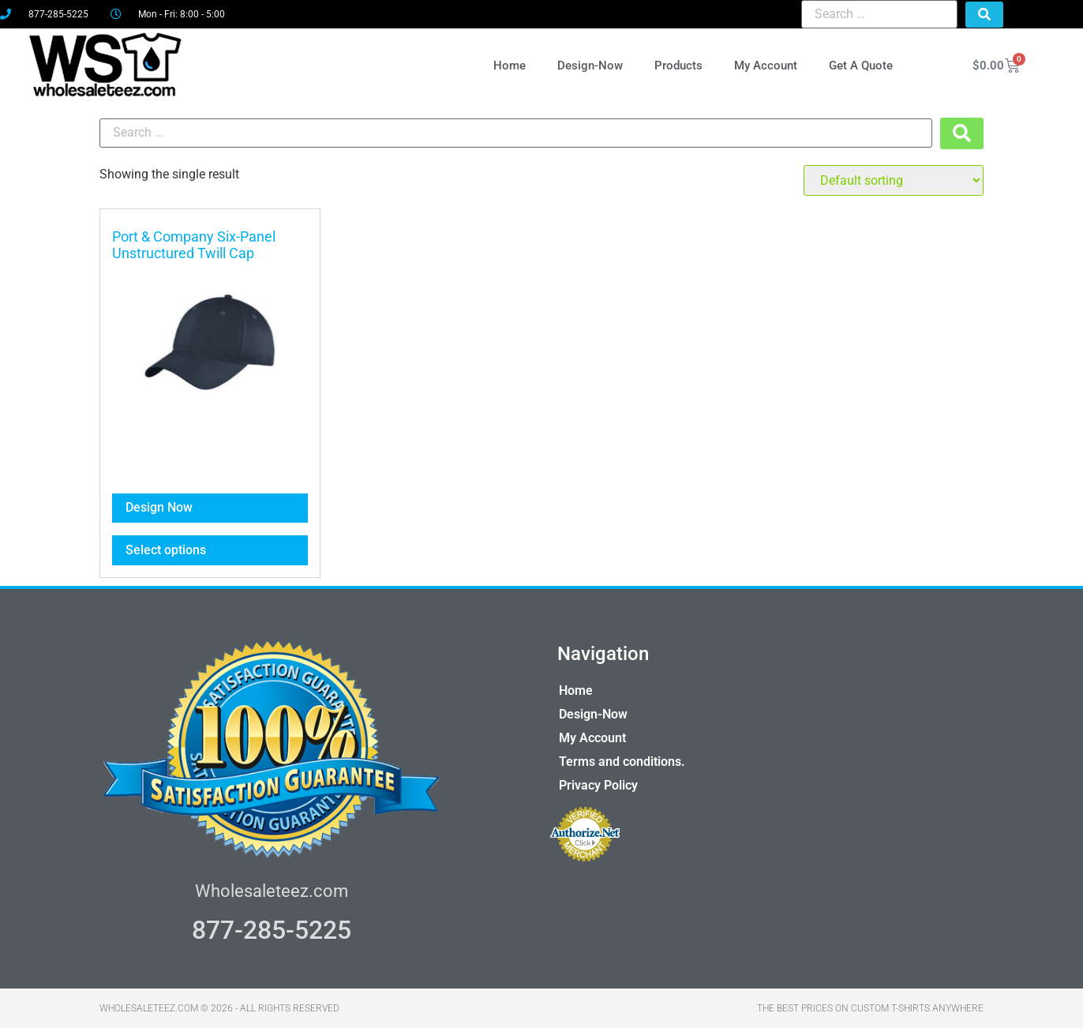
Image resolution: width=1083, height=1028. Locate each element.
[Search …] (879, 14)
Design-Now (590, 65)
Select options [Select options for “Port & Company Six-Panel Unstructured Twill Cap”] (166, 549)
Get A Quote (861, 65)
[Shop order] (894, 180)
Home (509, 65)
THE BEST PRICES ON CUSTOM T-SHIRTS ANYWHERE (870, 1008)
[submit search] (984, 15)
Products (678, 65)
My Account (765, 65)
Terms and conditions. (622, 761)
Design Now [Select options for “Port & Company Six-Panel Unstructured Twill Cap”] (159, 507)
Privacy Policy (598, 785)
